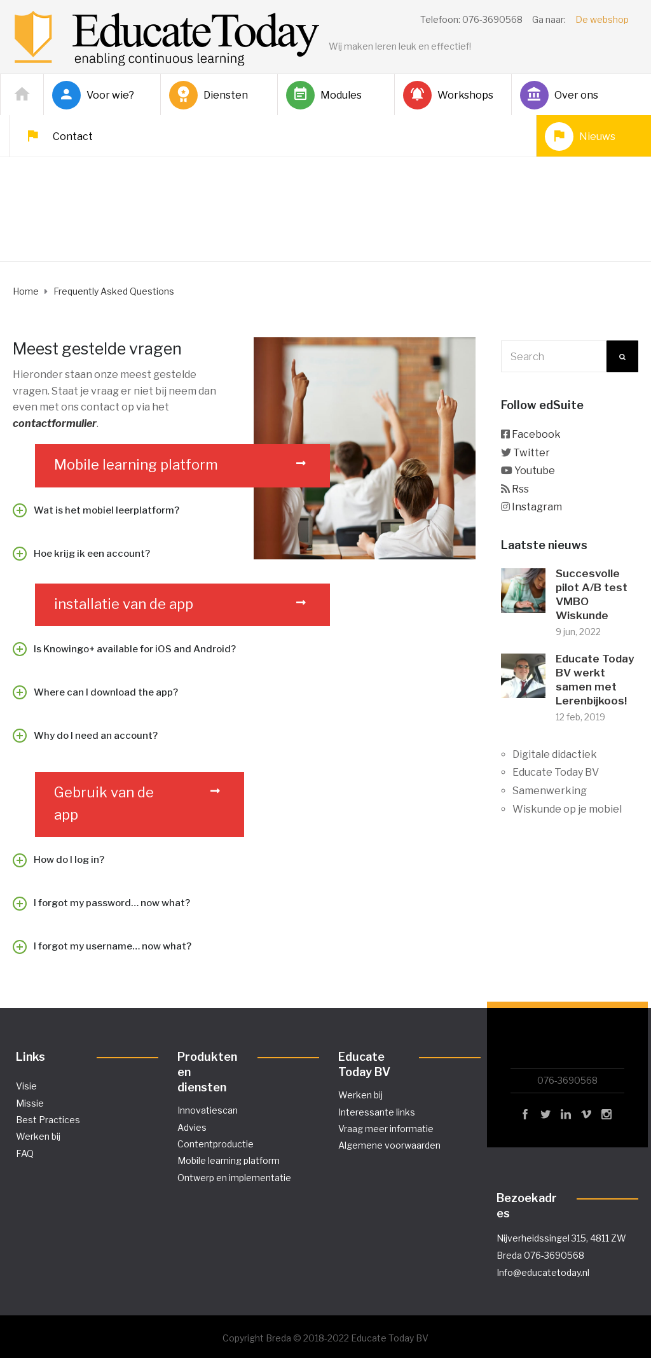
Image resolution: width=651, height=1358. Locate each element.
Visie (26, 1086)
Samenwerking (549, 791)
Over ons (559, 95)
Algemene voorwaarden (389, 1145)
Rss (520, 489)
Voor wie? (93, 95)
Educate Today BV (555, 772)
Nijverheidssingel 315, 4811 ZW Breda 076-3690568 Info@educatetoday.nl (561, 1255)
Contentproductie (215, 1143)
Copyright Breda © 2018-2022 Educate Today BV (325, 1338)
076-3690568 (567, 1080)
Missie (30, 1103)
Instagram (537, 507)
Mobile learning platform (136, 464)
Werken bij (38, 1136)
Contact (55, 136)
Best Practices (48, 1119)
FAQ (25, 1153)
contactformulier (55, 423)
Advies (192, 1127)
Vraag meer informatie (386, 1128)
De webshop (602, 19)
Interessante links (376, 1112)
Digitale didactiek (554, 754)
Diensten (208, 95)
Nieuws (580, 136)
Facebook (536, 434)
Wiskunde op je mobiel (567, 809)
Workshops (448, 95)
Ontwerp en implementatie (234, 1177)
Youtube (534, 471)
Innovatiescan (207, 1110)
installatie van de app (123, 604)
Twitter (531, 453)
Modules (324, 95)
